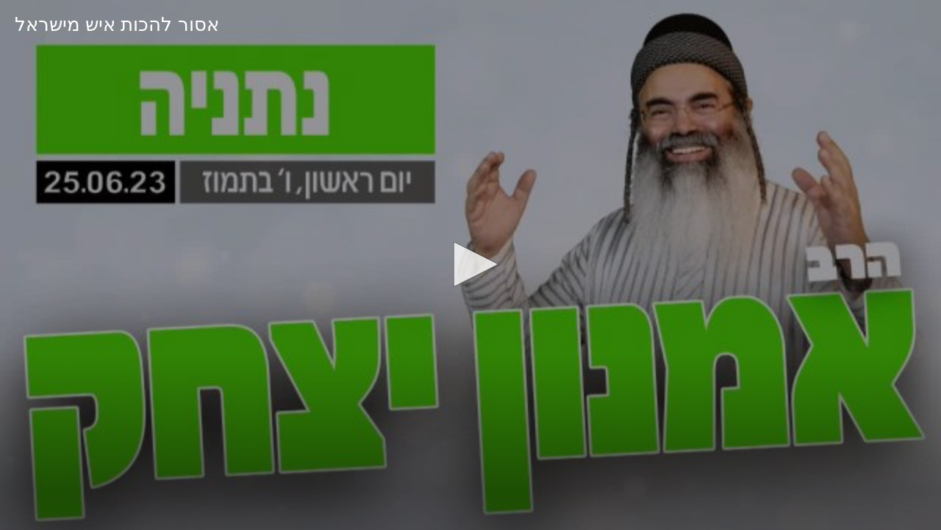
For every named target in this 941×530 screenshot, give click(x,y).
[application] (470, 265)
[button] (470, 264)
